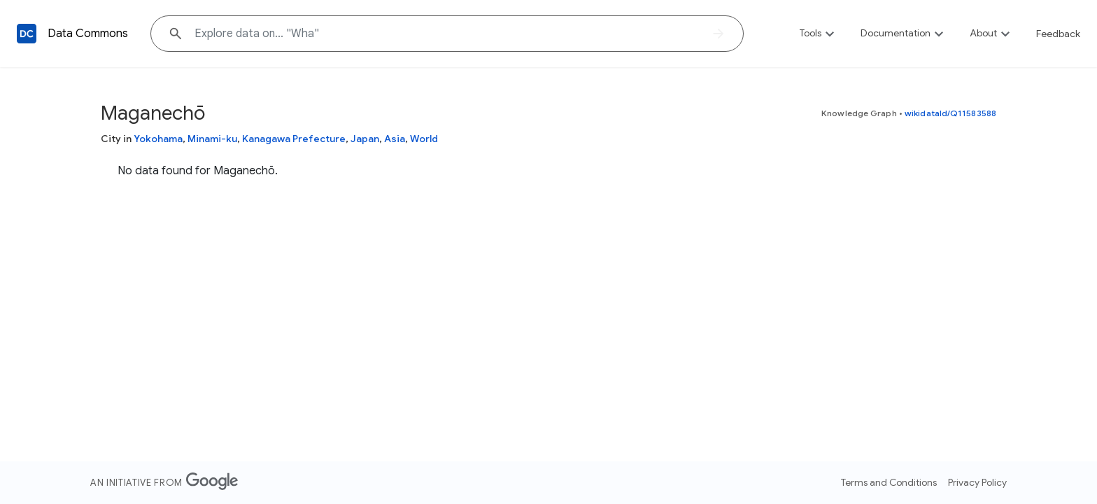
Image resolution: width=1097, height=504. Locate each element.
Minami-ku (212, 138)
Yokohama (158, 138)
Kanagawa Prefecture (294, 138)
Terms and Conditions (889, 482)
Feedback (1058, 33)
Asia (394, 138)
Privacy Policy (977, 482)
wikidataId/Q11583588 (950, 113)
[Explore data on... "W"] (447, 33)
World (424, 138)
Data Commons (88, 34)
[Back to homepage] (26, 33)
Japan (365, 138)
